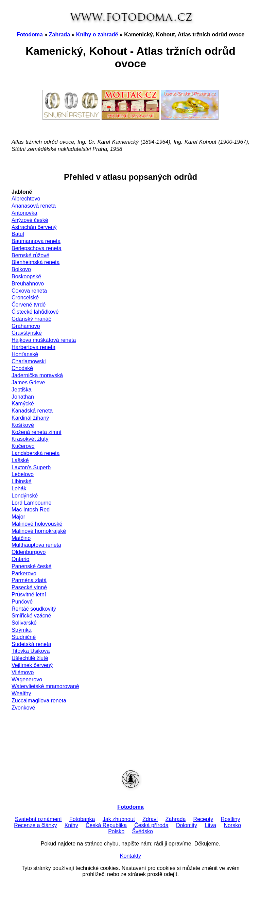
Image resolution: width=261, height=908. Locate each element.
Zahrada (59, 34)
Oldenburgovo (29, 552)
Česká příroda (151, 825)
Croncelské (25, 297)
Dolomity (186, 825)
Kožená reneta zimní (37, 432)
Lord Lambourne (31, 503)
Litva (210, 825)
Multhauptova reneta (36, 545)
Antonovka (24, 213)
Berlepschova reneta (37, 248)
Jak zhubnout (119, 819)
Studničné (24, 637)
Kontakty (130, 856)
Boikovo (21, 269)
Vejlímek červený (32, 665)
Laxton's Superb (31, 467)
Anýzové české (30, 220)
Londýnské (25, 496)
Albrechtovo (26, 199)
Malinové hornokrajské (39, 531)
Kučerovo (23, 446)
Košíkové (23, 425)
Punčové (22, 602)
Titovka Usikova (31, 651)
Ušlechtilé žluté (30, 658)
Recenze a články (35, 825)
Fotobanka (82, 819)
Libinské (22, 481)
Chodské (22, 368)
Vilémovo (23, 672)
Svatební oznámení (38, 819)
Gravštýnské (27, 333)
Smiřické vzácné (31, 615)
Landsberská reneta (35, 453)
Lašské (20, 460)
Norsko (232, 825)
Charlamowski (29, 361)
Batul (18, 234)
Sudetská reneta (31, 644)
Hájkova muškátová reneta (44, 340)
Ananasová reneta (34, 206)
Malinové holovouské (37, 524)
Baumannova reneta (36, 241)
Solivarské (24, 623)
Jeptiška (22, 389)
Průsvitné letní (29, 594)
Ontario (20, 559)
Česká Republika (106, 825)
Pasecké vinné (29, 587)
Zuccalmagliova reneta (39, 700)
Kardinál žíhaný (30, 418)
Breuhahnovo (28, 283)
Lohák (19, 488)
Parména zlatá (29, 580)
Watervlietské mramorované (45, 686)
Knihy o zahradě (97, 34)
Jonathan (23, 397)
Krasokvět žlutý (30, 439)
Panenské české (31, 566)
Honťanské (25, 354)
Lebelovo (23, 474)
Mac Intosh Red (31, 509)
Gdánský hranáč (31, 319)
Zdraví (150, 819)
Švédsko (142, 831)
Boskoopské (26, 276)
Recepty (203, 819)
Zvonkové (23, 708)
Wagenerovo (27, 679)
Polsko (116, 831)
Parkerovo (24, 573)
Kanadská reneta (32, 411)
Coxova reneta (29, 291)
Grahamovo (26, 326)
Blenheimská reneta (35, 262)
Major (18, 517)
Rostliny (230, 819)
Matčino (21, 538)
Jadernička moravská (37, 375)
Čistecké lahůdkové (35, 312)
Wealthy (21, 693)
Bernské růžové (30, 255)
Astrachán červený (34, 227)
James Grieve (28, 382)
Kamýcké (23, 403)
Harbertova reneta (33, 347)
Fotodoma (30, 34)
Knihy (71, 825)
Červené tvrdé (29, 305)
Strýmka (22, 630)
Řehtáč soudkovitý (34, 609)
